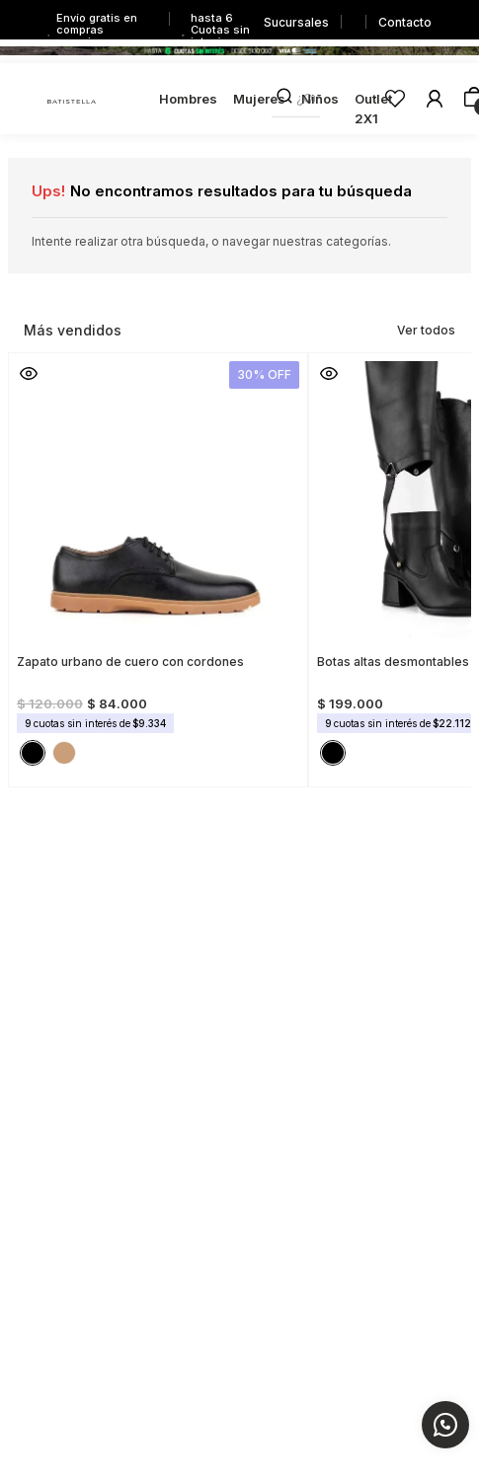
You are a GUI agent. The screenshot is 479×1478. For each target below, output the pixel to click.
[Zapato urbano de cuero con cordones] (158, 564)
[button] (28, 373)
